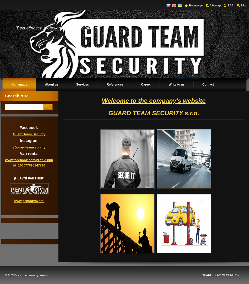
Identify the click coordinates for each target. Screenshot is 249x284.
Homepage (196, 5)
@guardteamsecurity (29, 147)
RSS (230, 5)
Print (243, 5)
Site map (215, 5)
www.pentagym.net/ (29, 201)
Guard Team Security (29, 134)
